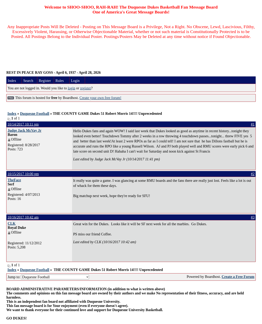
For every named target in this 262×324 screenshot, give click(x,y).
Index (12, 81)
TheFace (14, 180)
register (85, 88)
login (71, 88)
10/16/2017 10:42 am (23, 217)
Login (75, 81)
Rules (59, 81)
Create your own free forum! (100, 98)
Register (45, 81)
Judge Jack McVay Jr (24, 130)
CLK (11, 223)
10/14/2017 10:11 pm (23, 124)
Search (28, 81)
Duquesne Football (34, 114)
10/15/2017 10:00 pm (23, 174)
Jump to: (48, 277)
